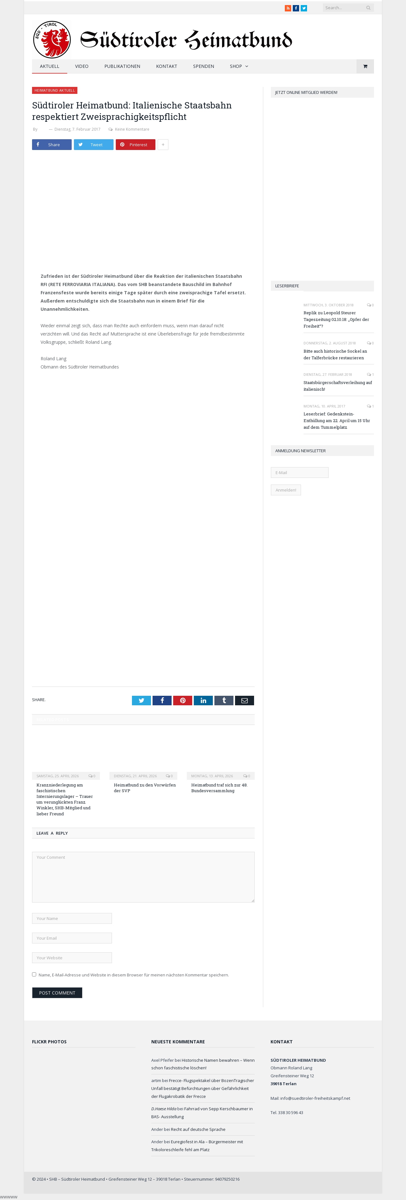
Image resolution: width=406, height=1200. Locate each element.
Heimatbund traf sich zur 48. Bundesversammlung (219, 787)
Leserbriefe (287, 286)
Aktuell (49, 66)
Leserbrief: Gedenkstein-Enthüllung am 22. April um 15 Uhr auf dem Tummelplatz (337, 420)
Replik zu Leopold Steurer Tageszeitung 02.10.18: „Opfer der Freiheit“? (336, 319)
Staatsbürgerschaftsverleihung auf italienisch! (338, 386)
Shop (236, 66)
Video (81, 66)
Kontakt (166, 66)
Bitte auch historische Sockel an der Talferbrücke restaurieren (335, 354)
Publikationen (122, 66)
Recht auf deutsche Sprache (198, 1129)
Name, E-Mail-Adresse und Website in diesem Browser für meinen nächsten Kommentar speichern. (134, 975)
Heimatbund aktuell (55, 90)
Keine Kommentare (128, 129)
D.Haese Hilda (163, 1109)
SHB (43, 129)
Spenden (203, 66)
